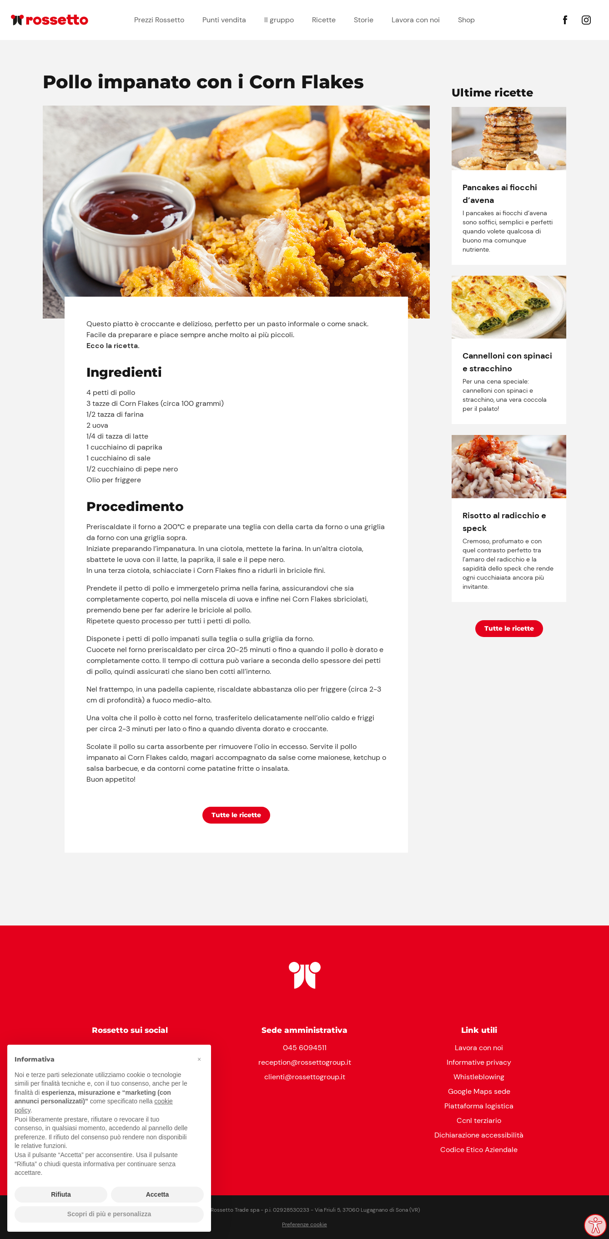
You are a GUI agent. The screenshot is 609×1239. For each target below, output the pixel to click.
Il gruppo (279, 20)
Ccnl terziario (479, 1120)
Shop (466, 20)
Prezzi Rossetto (159, 20)
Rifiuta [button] (61, 1194)
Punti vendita (224, 20)
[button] (199, 1059)
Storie (363, 20)
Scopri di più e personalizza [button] (109, 1214)
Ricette (324, 20)
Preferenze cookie (304, 1224)
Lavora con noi (416, 20)
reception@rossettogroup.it (304, 1062)
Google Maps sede (479, 1091)
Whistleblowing (478, 1077)
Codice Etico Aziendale (479, 1149)
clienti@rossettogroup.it (304, 1077)
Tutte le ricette (236, 815)
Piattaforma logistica (478, 1106)
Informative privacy (479, 1062)
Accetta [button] (157, 1194)
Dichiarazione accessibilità (478, 1135)
